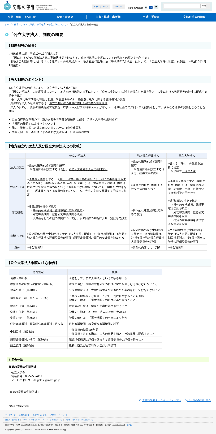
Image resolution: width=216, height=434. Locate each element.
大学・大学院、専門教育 (33, 24)
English (119, 6)
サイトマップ (102, 7)
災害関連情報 (24, 415)
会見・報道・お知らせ (22, 16)
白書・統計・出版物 (108, 16)
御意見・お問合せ (12, 420)
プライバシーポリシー (31, 420)
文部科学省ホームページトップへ (161, 400)
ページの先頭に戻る (199, 400)
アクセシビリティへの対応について (79, 420)
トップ (8, 24)
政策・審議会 (65, 16)
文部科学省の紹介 (194, 16)
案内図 (129, 425)
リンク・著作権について (52, 420)
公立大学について (57, 24)
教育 (16, 24)
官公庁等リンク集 (39, 415)
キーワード (63, 415)
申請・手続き (151, 16)
